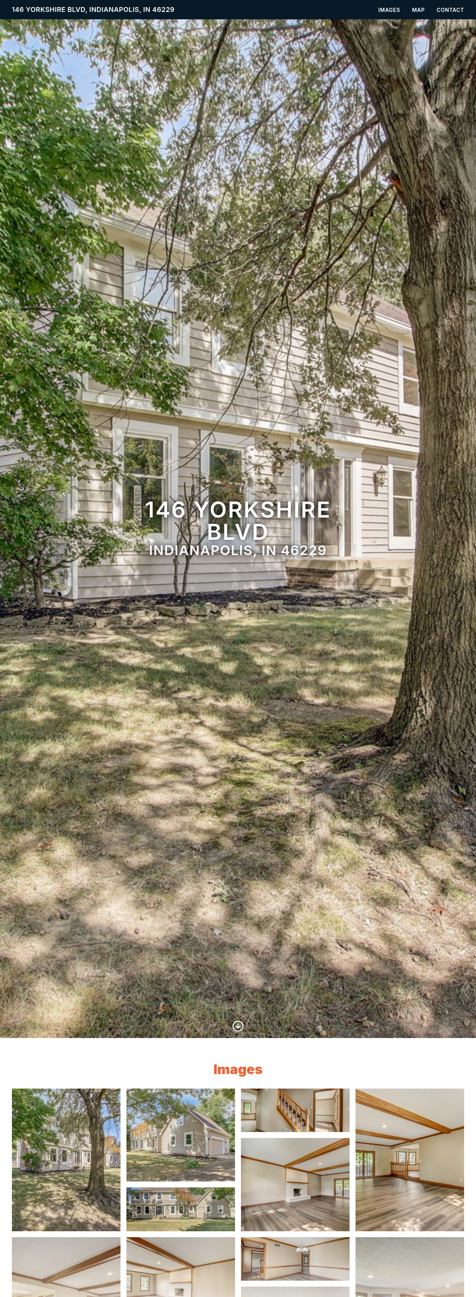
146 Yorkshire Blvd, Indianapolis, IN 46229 (93, 9)
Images (389, 10)
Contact (450, 10)
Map (418, 10)
